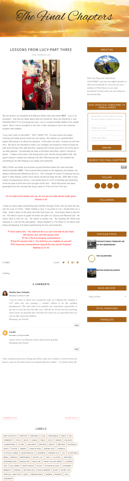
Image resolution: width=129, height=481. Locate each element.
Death (6, 449)
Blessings (72, 444)
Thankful (61, 449)
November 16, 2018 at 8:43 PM (19, 335)
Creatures (67, 457)
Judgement (67, 466)
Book (26, 440)
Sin (70, 436)
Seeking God (49, 449)
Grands (23, 449)
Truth (18, 440)
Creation (23, 436)
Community (8, 440)
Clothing (57, 457)
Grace (63, 436)
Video (26, 474)
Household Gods (52, 466)
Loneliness (31, 444)
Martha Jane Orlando (19, 292)
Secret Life (65, 470)
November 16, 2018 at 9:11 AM (19, 296)
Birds (6, 457)
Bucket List (38, 457)
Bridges (14, 457)
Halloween (14, 466)
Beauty (52, 444)
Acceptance (73, 453)
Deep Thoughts (10, 436)
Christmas (34, 436)
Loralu (12, 332)
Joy (63, 453)
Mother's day (29, 470)
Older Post (71, 418)
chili (66, 474)
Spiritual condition (12, 474)
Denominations (10, 461)
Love (43, 436)
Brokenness (25, 457)
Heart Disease (28, 466)
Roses (55, 470)
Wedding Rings (37, 474)
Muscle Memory (44, 470)
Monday (17, 470)
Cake (48, 457)
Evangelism (24, 461)
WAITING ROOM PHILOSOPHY (108, 270)
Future (21, 444)
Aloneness (40, 453)
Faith (50, 440)
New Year (42, 444)
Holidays (68, 440)
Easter (14, 449)
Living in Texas (35, 449)
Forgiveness (53, 436)
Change (34, 440)
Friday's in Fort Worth (53, 461)
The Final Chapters (64, 17)
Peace (43, 440)
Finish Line (36, 461)
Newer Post (10, 418)
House (39, 466)
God (5, 466)
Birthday (61, 444)
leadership (8, 478)
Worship (58, 474)
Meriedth (7, 470)
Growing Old (53, 453)
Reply (76, 325)
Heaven (58, 440)
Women (49, 474)
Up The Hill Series (11, 453)
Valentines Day (27, 453)
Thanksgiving (9, 444)
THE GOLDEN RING (104, 256)
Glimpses (69, 461)
